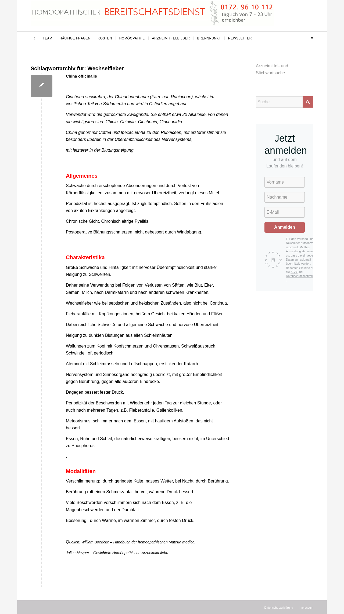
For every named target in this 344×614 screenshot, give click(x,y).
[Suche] (310, 38)
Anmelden (284, 227)
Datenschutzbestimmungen (304, 275)
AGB (294, 271)
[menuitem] (35, 38)
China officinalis (81, 76)
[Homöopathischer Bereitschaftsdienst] (152, 15)
